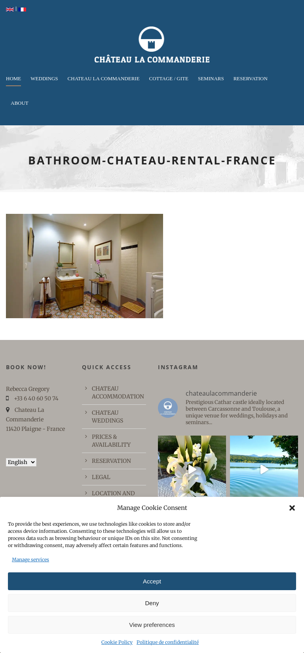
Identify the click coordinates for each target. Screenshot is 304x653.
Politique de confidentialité (168, 642)
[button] (292, 508)
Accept (152, 581)
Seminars (211, 78)
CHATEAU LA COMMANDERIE (104, 78)
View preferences (152, 624)
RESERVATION (251, 78)
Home (13, 78)
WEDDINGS (44, 78)
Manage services (30, 559)
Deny (152, 603)
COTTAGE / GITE (168, 78)
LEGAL (101, 477)
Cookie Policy (117, 642)
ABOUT (19, 103)
